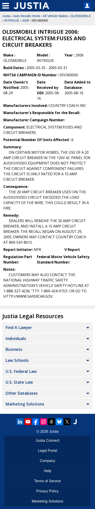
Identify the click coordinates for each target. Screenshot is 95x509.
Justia (6, 16)
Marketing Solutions (24, 404)
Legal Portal (47, 451)
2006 (25, 20)
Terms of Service (47, 481)
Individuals (15, 338)
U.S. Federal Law (21, 371)
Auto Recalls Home (26, 16)
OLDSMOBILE (80, 16)
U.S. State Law (19, 382)
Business (13, 349)
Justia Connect (48, 440)
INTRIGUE (11, 20)
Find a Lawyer (18, 327)
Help (47, 471)
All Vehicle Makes (55, 16)
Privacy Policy (47, 491)
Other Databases (21, 393)
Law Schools (17, 360)
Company (47, 461)
